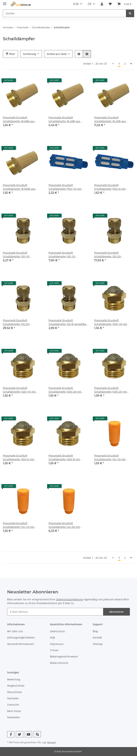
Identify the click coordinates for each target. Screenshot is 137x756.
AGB (52, 637)
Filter (10, 54)
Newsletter (13, 717)
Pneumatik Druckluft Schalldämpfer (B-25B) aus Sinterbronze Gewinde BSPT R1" (113, 119)
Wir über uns (15, 631)
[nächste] (131, 64)
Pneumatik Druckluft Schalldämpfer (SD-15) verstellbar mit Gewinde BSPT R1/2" (66, 254)
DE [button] (90, 4)
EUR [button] (76, 4)
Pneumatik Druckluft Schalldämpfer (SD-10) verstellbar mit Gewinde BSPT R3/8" (20, 254)
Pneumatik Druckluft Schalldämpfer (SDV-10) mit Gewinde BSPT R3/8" (110, 322)
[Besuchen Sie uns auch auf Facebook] (10, 734)
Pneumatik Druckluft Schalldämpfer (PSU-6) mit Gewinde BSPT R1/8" (109, 187)
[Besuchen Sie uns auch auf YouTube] (28, 734)
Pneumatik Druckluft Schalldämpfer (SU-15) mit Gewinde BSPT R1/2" (18, 525)
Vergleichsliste (15, 685)
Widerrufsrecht (59, 663)
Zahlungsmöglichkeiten (21, 637)
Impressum (57, 644)
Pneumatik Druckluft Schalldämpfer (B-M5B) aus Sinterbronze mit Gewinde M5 (21, 187)
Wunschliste (14, 692)
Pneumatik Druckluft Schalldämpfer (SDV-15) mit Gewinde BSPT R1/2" (19, 390)
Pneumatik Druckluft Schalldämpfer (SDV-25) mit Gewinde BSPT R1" (110, 390)
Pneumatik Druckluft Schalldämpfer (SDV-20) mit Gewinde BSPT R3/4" (65, 390)
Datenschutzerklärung (69, 599)
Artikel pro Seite (57, 54)
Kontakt (97, 637)
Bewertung (13, 679)
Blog (95, 631)
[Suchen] (130, 13)
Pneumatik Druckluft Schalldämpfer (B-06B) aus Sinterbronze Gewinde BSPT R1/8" (19, 119)
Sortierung (29, 54)
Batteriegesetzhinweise (64, 656)
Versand (51, 742)
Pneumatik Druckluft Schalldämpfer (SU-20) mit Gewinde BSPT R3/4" (64, 525)
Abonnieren (116, 611)
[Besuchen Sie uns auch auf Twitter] (19, 734)
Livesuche (13, 704)
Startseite (13, 698)
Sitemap (98, 644)
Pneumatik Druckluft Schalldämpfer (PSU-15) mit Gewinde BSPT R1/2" (65, 187)
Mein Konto (14, 711)
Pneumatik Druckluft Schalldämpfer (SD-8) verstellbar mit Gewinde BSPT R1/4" (68, 322)
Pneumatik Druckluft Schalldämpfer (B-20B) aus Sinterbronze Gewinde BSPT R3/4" (65, 119)
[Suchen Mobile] (64, 13)
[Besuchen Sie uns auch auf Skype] (37, 734)
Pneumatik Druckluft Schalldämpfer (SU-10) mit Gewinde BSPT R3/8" (109, 457)
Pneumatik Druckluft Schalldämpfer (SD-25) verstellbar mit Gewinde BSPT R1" (20, 322)
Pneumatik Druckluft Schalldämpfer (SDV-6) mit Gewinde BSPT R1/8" (18, 457)
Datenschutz (57, 631)
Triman (54, 650)
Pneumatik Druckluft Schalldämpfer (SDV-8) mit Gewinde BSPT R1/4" (64, 457)
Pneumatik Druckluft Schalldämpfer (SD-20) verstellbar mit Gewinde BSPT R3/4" (112, 254)
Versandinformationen (20, 644)
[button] (102, 4)
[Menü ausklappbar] (4, 2)
